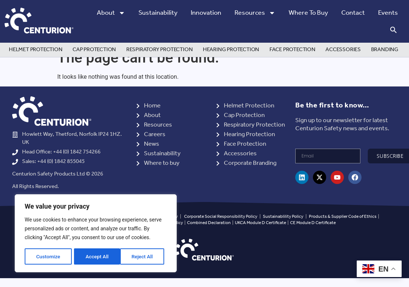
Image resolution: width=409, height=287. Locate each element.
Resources (255, 13)
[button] (393, 29)
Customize (48, 256)
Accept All (144, 256)
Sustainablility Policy (283, 228)
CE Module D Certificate (313, 234)
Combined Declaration (209, 234)
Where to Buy (308, 13)
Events (388, 13)
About (111, 13)
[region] (96, 233)
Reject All (96, 256)
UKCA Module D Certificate (260, 234)
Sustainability (157, 13)
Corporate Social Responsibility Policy (220, 228)
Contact (353, 13)
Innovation (206, 13)
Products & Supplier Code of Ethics (343, 228)
